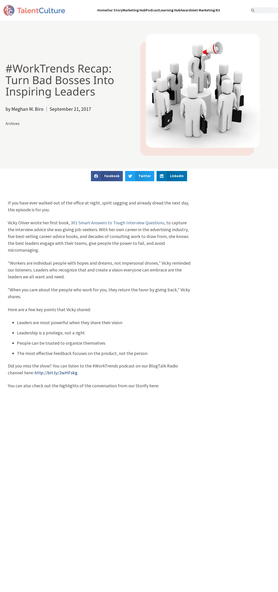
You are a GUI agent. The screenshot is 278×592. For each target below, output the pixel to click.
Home (102, 10)
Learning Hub (169, 10)
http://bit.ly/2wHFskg (56, 372)
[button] (107, 176)
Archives (12, 123)
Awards (186, 10)
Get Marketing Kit (206, 10)
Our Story (115, 10)
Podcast (152, 10)
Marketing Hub (134, 10)
